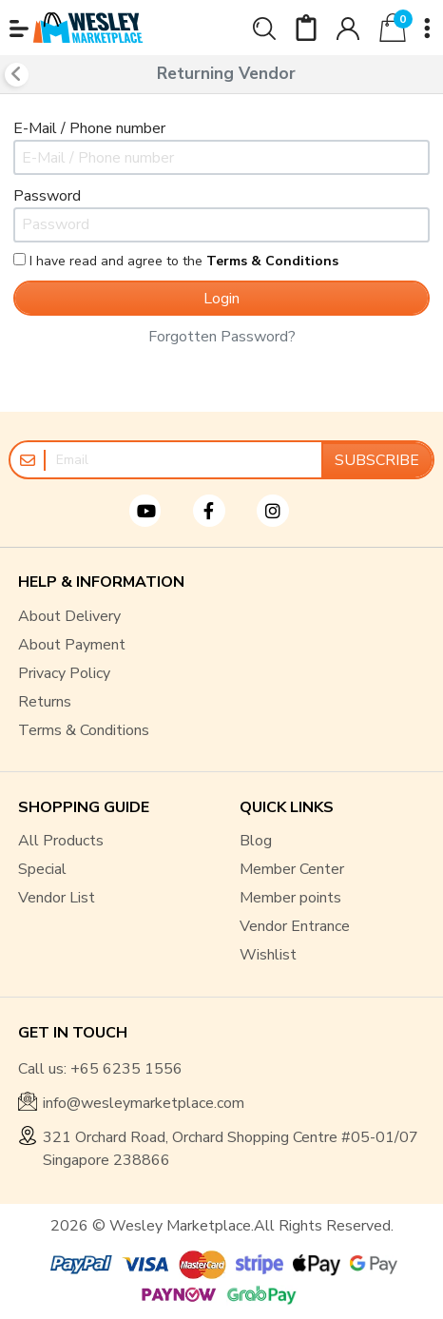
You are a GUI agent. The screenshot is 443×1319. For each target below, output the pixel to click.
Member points (290, 897)
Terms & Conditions (83, 730)
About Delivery (69, 616)
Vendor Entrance (295, 926)
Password (47, 195)
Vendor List (56, 897)
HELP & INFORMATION (101, 582)
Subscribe (377, 460)
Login (221, 298)
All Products (61, 840)
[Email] (183, 459)
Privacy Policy (64, 673)
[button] (19, 28)
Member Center (292, 869)
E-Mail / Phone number (89, 128)
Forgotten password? (222, 336)
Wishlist (268, 954)
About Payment (71, 644)
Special (42, 869)
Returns (44, 701)
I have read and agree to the (175, 261)
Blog (256, 840)
